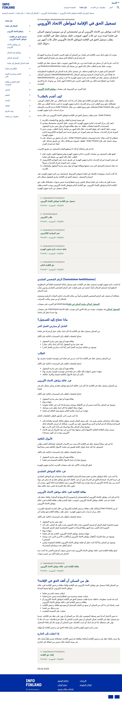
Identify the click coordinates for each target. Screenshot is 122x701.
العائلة (7, 106)
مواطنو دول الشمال (14, 53)
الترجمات (83, 681)
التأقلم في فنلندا (11, 69)
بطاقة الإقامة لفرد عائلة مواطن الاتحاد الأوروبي (59, 566)
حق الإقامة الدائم (47, 265)
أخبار (111, 7)
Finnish (43, 205)
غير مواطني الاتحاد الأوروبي (13, 46)
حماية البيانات (62, 685)
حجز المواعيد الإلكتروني (50, 233)
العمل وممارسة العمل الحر (13, 75)
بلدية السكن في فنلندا (76, 304)
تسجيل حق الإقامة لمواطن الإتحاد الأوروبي (57, 201)
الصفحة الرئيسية (70, 7)
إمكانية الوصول (63, 681)
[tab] (19, 26)
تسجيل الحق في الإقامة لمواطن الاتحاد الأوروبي (18, 38)
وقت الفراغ (9, 111)
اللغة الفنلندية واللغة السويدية (12, 83)
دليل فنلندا (83, 7)
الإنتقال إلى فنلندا (11, 26)
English (60, 205)
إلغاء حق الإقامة (47, 655)
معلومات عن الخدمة (98, 7)
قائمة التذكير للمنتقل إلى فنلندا (18, 63)
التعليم (7, 95)
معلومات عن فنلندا (12, 116)
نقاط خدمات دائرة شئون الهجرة (53, 249)
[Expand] (30, 26)
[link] (8, 6)
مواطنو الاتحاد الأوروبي (15, 31)
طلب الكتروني (46, 217)
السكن (7, 90)
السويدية (52, 205)
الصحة (7, 100)
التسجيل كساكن (12, 58)
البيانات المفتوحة (86, 685)
